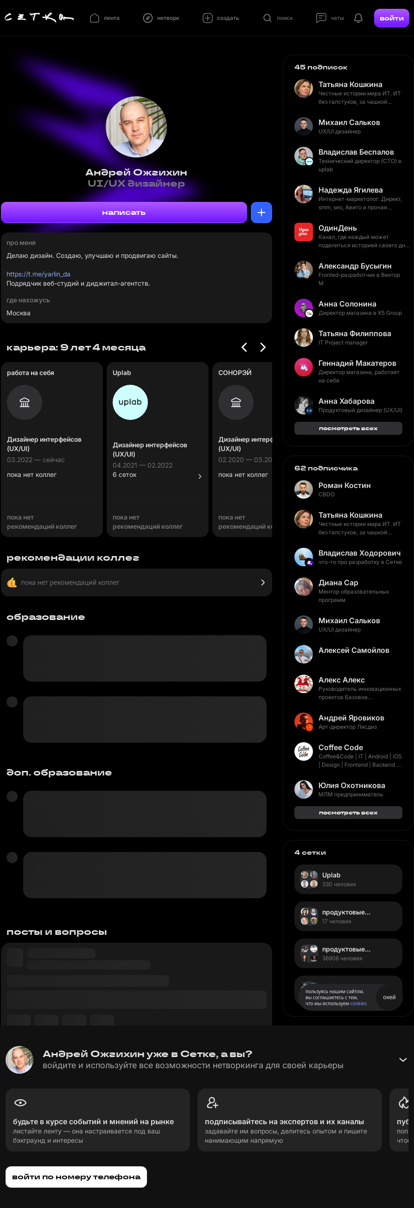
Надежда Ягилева (350, 189)
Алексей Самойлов (353, 650)
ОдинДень (337, 227)
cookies (358, 1003)
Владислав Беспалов (356, 151)
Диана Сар (338, 582)
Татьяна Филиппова (354, 333)
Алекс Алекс (341, 679)
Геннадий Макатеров (357, 363)
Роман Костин (344, 485)
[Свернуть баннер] (402, 1059)
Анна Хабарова (346, 401)
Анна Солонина (347, 303)
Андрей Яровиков (351, 717)
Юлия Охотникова (351, 785)
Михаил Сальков (349, 122)
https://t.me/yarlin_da (38, 274)
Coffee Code (340, 747)
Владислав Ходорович (359, 552)
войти (392, 18)
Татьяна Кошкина (350, 84)
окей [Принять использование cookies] (389, 997)
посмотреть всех (348, 428)
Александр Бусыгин (355, 265)
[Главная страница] (39, 18)
